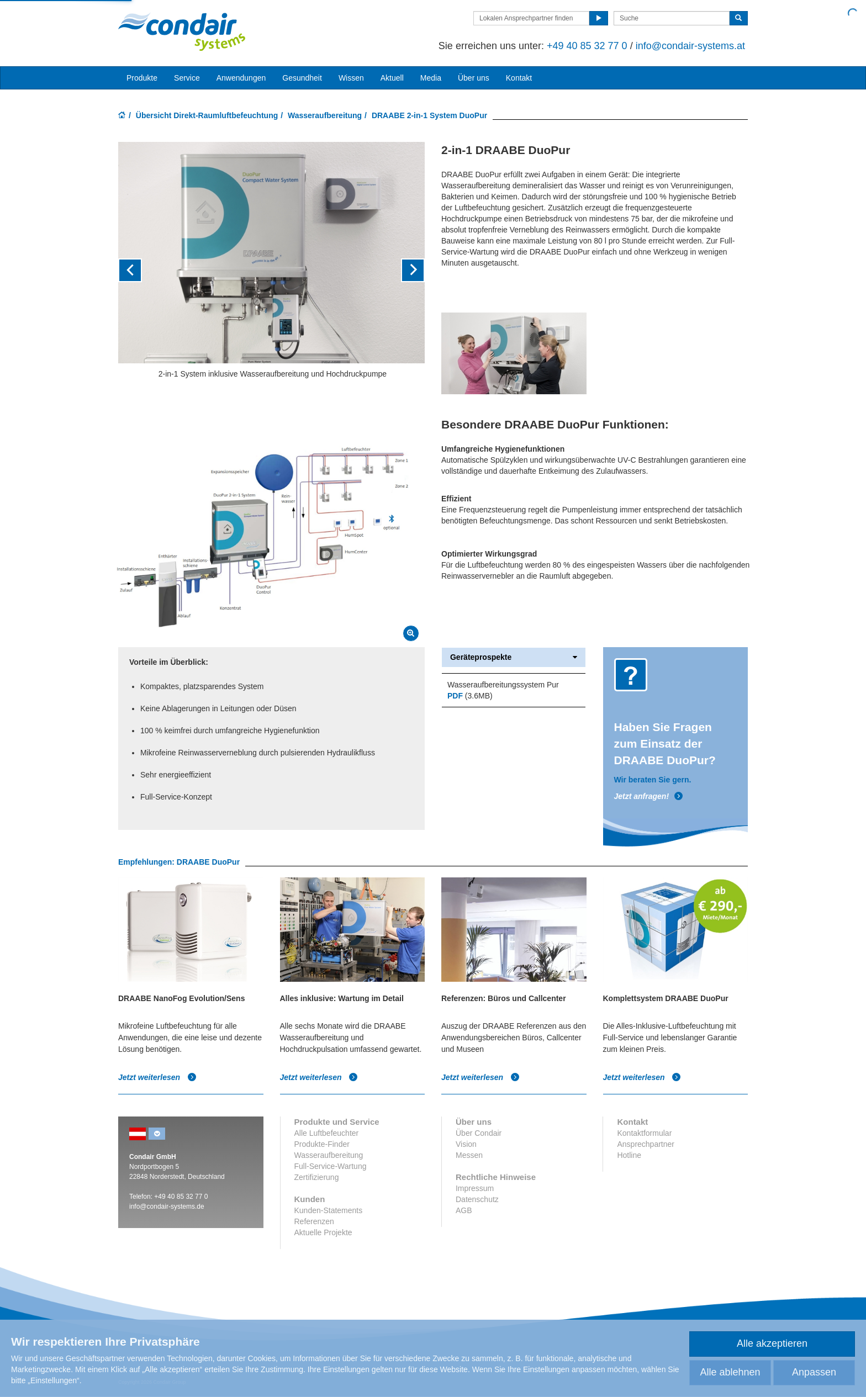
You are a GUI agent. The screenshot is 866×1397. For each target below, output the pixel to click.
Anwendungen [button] (241, 77)
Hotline (629, 1155)
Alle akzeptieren (772, 1343)
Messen (469, 1155)
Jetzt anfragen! (649, 796)
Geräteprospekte (513, 657)
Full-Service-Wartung (330, 1166)
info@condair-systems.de (166, 1206)
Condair (181, 31)
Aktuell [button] (392, 77)
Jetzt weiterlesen (157, 1077)
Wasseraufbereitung (325, 115)
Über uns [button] (473, 77)
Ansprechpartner (645, 1144)
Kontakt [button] (519, 77)
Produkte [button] (141, 77)
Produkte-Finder (322, 1144)
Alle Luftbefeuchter (326, 1133)
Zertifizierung (316, 1177)
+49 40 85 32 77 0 (587, 45)
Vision (466, 1144)
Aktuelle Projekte (323, 1232)
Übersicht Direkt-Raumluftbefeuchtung (207, 115)
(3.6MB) (470, 695)
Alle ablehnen (730, 1372)
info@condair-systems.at (690, 45)
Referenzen (314, 1221)
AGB (464, 1210)
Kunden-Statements (328, 1210)
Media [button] (430, 77)
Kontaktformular (644, 1133)
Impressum (475, 1188)
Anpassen (814, 1372)
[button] (141, 271)
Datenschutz (477, 1199)
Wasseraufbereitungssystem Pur (503, 684)
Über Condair (478, 1133)
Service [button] (187, 77)
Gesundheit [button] (302, 77)
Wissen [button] (351, 77)
